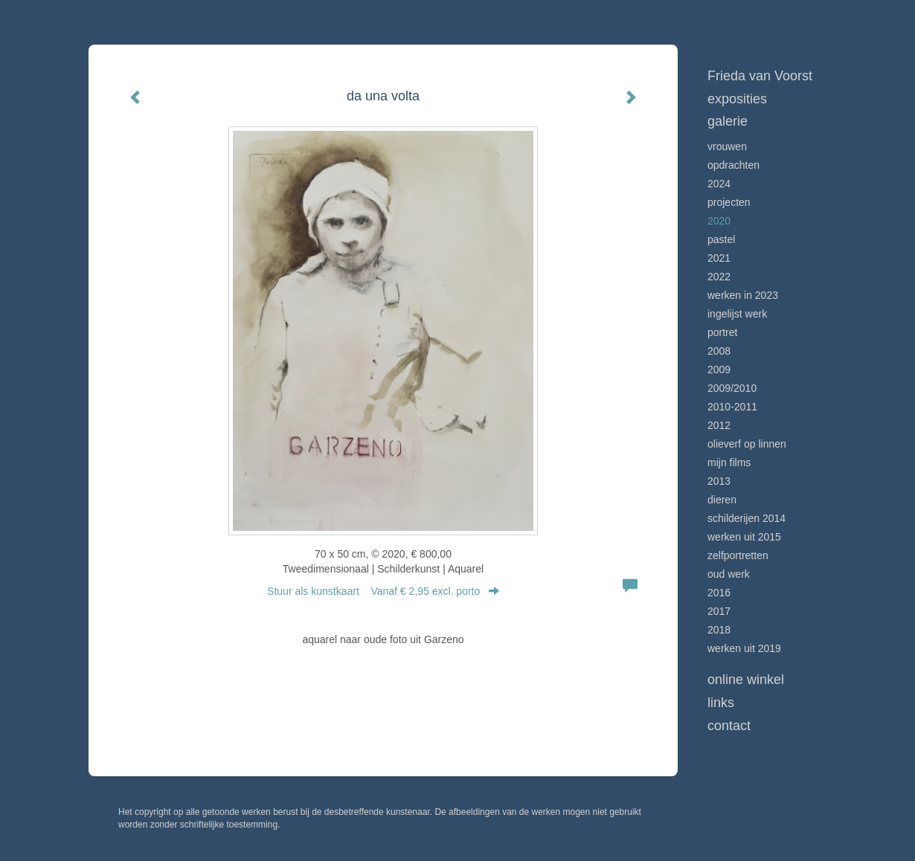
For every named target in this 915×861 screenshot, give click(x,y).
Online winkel (745, 679)
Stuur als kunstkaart (383, 591)
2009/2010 (732, 388)
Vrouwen (727, 146)
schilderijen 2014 (746, 518)
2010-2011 (732, 407)
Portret (722, 332)
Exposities (737, 98)
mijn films (729, 462)
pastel (721, 239)
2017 (719, 611)
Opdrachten (733, 165)
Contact (729, 725)
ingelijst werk (737, 314)
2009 (719, 369)
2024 (719, 184)
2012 (719, 425)
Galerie (727, 121)
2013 (719, 481)
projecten (729, 202)
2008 (719, 351)
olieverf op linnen (746, 444)
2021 (719, 258)
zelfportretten (737, 555)
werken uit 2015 (744, 537)
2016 (719, 593)
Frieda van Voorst (570, 15)
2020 (719, 221)
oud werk (728, 574)
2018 (719, 630)
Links (720, 702)
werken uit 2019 (744, 648)
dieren (721, 500)
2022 (719, 277)
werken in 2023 (742, 295)
